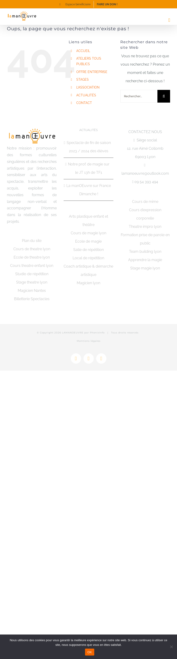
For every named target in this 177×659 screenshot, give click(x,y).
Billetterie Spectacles (32, 299)
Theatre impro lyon (145, 226)
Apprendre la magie (145, 260)
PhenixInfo (97, 332)
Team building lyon (145, 251)
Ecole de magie (88, 241)
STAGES (82, 79)
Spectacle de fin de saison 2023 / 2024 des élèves (89, 146)
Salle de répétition (88, 249)
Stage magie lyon (145, 268)
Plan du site (31, 240)
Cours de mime (145, 201)
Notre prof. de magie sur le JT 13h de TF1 (88, 168)
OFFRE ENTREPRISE (91, 72)
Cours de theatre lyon (31, 249)
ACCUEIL (83, 51)
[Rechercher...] (138, 96)
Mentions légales (88, 340)
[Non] (171, 646)
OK (89, 652)
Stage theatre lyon (31, 282)
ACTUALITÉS (86, 95)
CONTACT (84, 103)
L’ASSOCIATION (88, 87)
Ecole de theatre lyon (32, 257)
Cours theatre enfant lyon (31, 265)
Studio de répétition (31, 274)
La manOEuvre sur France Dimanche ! (88, 189)
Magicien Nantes (32, 290)
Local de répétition (88, 258)
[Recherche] (163, 96)
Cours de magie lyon (88, 233)
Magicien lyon (88, 283)
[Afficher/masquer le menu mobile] (169, 20)
